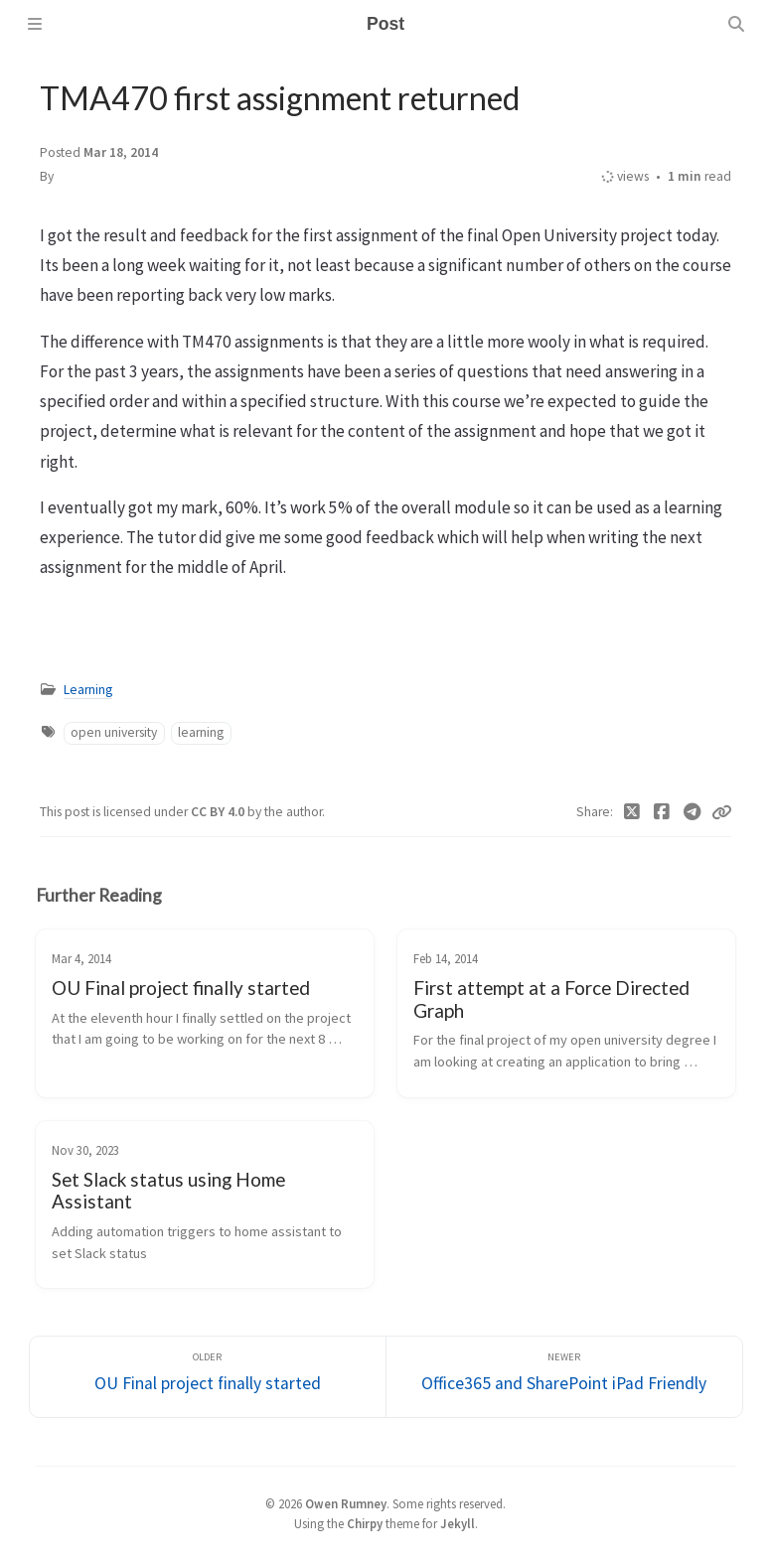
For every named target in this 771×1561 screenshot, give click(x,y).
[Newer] (564, 1377)
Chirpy (365, 1523)
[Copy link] (721, 812)
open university (114, 732)
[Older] (207, 1377)
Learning (88, 689)
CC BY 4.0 (219, 811)
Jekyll (457, 1523)
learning (201, 732)
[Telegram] (693, 812)
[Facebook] (662, 812)
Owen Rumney (345, 1503)
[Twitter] (632, 812)
